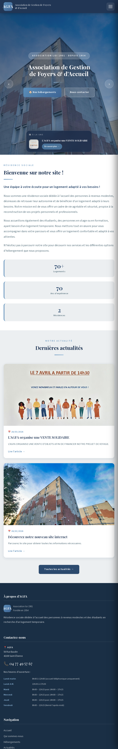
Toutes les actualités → (59, 569)
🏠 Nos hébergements (42, 93)
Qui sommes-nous (13, 736)
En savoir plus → (52, 146)
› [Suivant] (109, 84)
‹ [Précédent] (8, 84)
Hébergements (12, 742)
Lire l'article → (16, 453)
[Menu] (110, 6)
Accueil (8, 730)
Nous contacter (79, 93)
